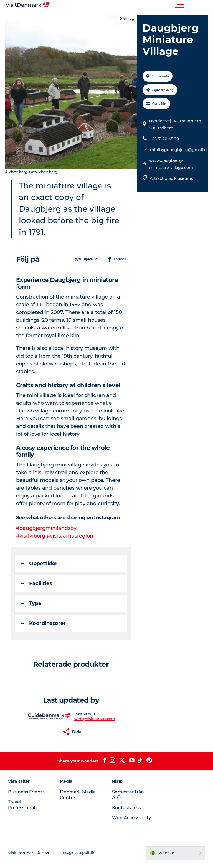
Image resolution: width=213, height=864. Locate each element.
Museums (183, 178)
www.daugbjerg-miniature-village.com (171, 164)
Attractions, (161, 178)
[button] (131, 5)
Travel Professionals (23, 804)
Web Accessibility (131, 817)
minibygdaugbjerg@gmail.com (181, 149)
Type (31, 603)
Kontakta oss (127, 807)
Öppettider (39, 564)
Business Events (26, 792)
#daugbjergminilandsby (47, 528)
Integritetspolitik (79, 852)
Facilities (37, 583)
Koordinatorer (43, 623)
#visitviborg (31, 536)
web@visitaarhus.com (95, 719)
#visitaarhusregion (70, 536)
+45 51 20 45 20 (164, 138)
